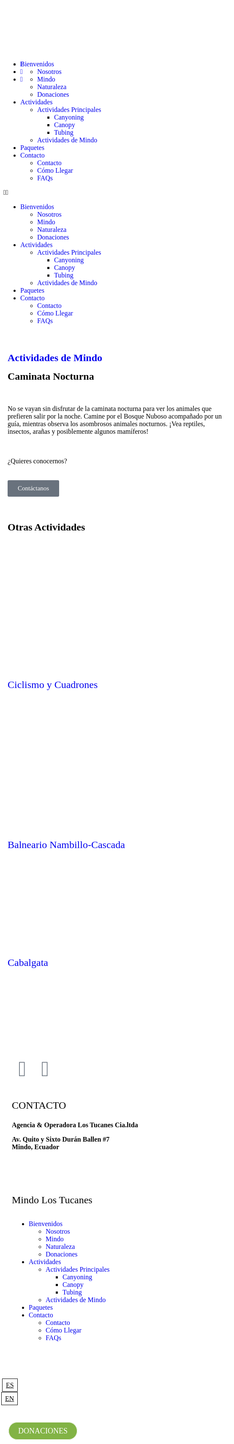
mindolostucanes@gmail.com (54, 1161)
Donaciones (53, 94)
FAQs (45, 178)
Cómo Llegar (55, 170)
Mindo (46, 222)
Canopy (64, 124)
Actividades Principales (69, 109)
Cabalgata (28, 962)
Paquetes (32, 147)
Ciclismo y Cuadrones (53, 684)
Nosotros (49, 214)
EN (9, 1398)
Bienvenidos (37, 206)
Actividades (36, 102)
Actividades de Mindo (67, 140)
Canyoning (69, 117)
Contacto (32, 155)
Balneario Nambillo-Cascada (66, 844)
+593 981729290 (35, 1175)
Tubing (63, 132)
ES (10, 1385)
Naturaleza (51, 229)
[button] (117, 192)
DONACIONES (43, 1431)
